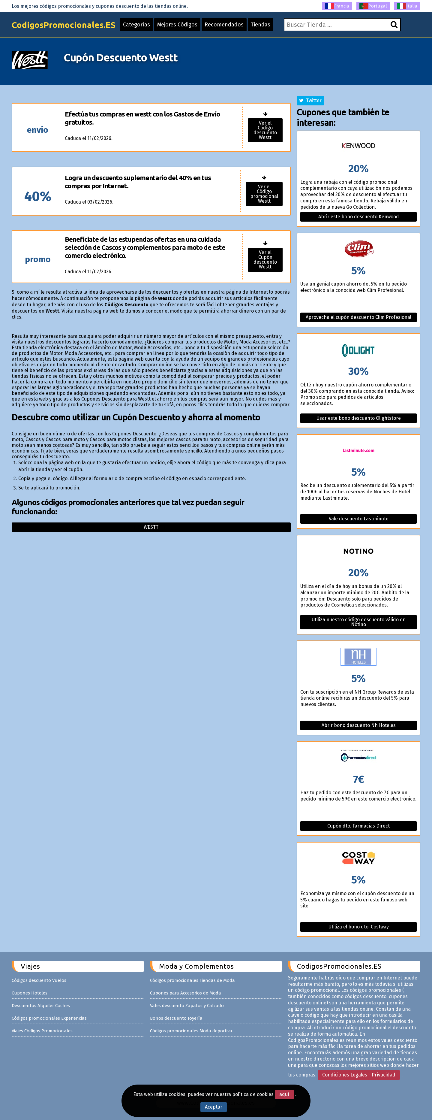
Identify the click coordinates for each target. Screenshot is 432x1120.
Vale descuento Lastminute (358, 519)
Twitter (310, 100)
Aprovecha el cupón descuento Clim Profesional (358, 317)
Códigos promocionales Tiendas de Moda (192, 980)
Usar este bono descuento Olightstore (358, 418)
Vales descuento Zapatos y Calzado (187, 1005)
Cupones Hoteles (29, 993)
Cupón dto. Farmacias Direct (358, 826)
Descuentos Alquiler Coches (41, 1005)
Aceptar (213, 1107)
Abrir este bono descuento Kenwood (358, 216)
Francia (337, 6)
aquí (284, 1094)
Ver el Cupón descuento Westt (265, 260)
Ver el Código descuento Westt (265, 130)
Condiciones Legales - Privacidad (358, 1075)
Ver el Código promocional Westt (264, 194)
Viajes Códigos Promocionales (42, 1031)
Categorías (136, 24)
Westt (151, 527)
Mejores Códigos (177, 24)
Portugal (373, 6)
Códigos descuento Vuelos (39, 980)
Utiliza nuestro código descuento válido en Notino (359, 622)
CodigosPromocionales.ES (64, 24)
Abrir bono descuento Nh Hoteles (359, 725)
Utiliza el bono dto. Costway (358, 927)
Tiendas (260, 24)
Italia (407, 6)
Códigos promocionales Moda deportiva (191, 1031)
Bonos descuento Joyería (176, 1018)
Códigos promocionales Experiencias (49, 1018)
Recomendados (224, 24)
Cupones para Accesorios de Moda (185, 993)
